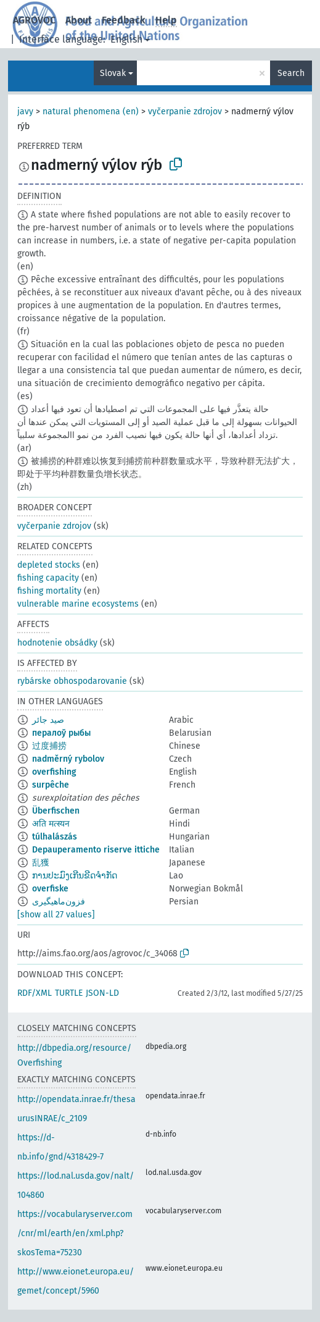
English (126, 39)
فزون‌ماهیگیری (58, 901)
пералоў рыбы (61, 733)
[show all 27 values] (56, 914)
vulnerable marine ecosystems (78, 604)
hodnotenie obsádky (57, 643)
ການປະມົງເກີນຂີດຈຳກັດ (74, 875)
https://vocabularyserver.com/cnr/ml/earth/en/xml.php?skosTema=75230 (75, 1233)
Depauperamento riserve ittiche (96, 849)
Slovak (113, 73)
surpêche (50, 785)
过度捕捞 (49, 746)
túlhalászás (54, 837)
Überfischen (56, 811)
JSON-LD (102, 993)
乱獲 (40, 862)
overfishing (54, 772)
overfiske (50, 888)
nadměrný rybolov (68, 759)
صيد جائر (48, 720)
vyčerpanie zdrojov (185, 111)
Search (291, 73)
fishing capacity (48, 578)
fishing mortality (49, 591)
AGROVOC (34, 20)
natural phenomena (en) (91, 111)
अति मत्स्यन (51, 824)
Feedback (124, 20)
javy (25, 111)
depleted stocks (48, 565)
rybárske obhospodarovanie (72, 681)
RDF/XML (34, 993)
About (78, 20)
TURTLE (69, 993)
